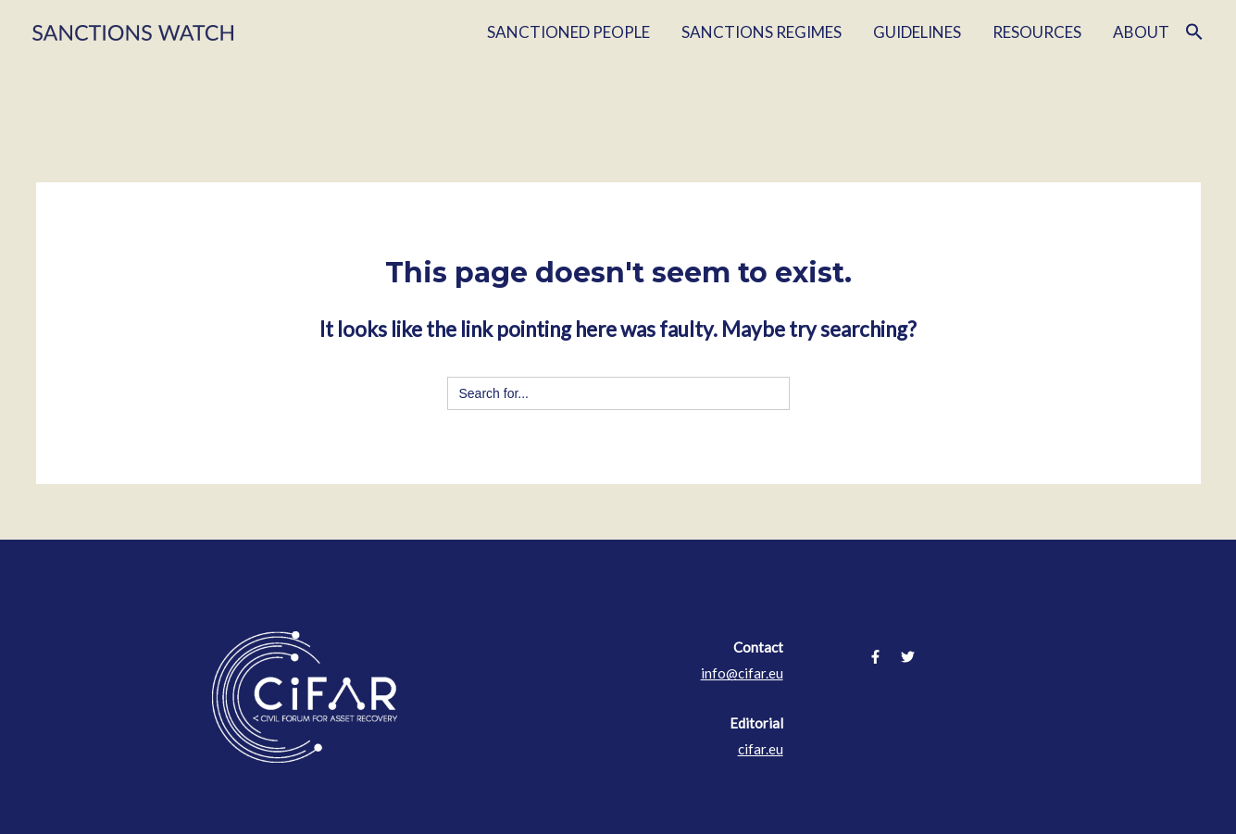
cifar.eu (760, 749)
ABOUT (1141, 32)
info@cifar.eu (742, 673)
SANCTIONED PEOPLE (568, 32)
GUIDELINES (917, 32)
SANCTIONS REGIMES (761, 32)
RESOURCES (1037, 32)
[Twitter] (908, 657)
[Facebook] (875, 657)
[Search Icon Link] (1194, 32)
